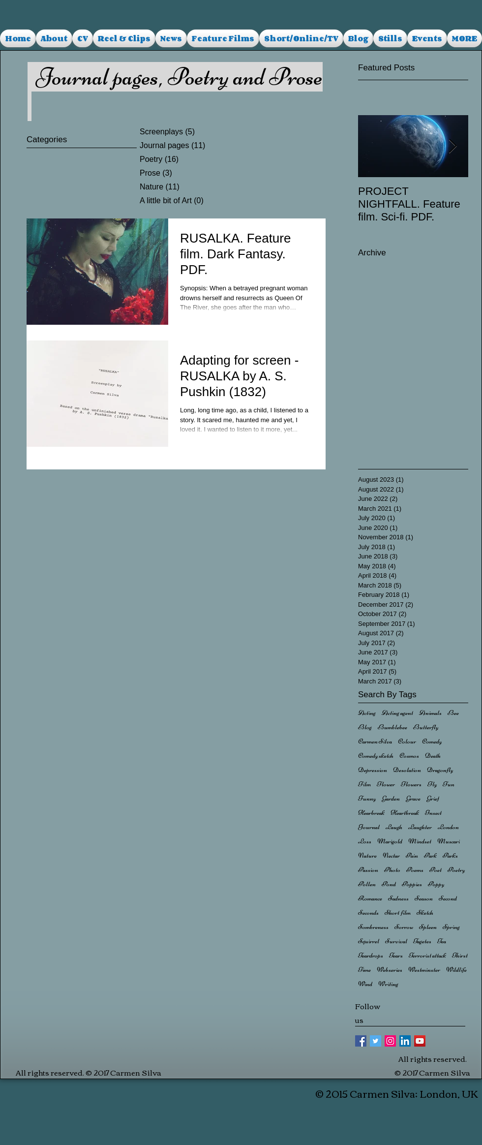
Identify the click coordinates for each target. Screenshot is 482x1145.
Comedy (432, 741)
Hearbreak (371, 812)
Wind (365, 984)
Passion (368, 870)
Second (448, 898)
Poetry (456, 870)
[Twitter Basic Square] (375, 1041)
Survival (396, 941)
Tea (441, 941)
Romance (370, 898)
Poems (414, 870)
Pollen (367, 884)
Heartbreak (405, 812)
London (448, 827)
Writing (388, 984)
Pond (389, 884)
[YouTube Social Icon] (419, 1041)
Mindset (419, 841)
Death (433, 755)
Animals (430, 713)
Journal (369, 827)
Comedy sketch (375, 755)
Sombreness (373, 927)
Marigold (389, 841)
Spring (451, 927)
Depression (372, 770)
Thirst (460, 955)
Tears (396, 955)
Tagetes (422, 941)
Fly (432, 784)
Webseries (389, 969)
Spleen (428, 927)
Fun (448, 784)
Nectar (391, 855)
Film (364, 784)
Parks (450, 855)
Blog (365, 727)
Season (424, 898)
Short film (398, 912)
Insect (433, 812)
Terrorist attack (427, 955)
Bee (453, 713)
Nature (367, 855)
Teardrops (370, 955)
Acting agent (397, 713)
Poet (435, 870)
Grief (432, 798)
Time (364, 969)
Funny (367, 798)
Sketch (425, 912)
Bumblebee (392, 727)
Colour (407, 741)
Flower (386, 784)
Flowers (411, 784)
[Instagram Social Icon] (390, 1041)
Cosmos (409, 755)
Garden (391, 798)
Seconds (368, 912)
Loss (364, 841)
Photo (392, 870)
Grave (413, 798)
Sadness (398, 898)
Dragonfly (440, 770)
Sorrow (403, 927)
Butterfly (425, 727)
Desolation (407, 770)
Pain (412, 855)
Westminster (424, 969)
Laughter (420, 827)
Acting (367, 713)
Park (430, 855)
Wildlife (456, 969)
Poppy (436, 884)
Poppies (412, 884)
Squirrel (368, 941)
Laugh (394, 827)
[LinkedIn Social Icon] (405, 1041)
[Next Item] (452, 146)
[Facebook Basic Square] (360, 1041)
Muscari (448, 841)
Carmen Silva (375, 741)
